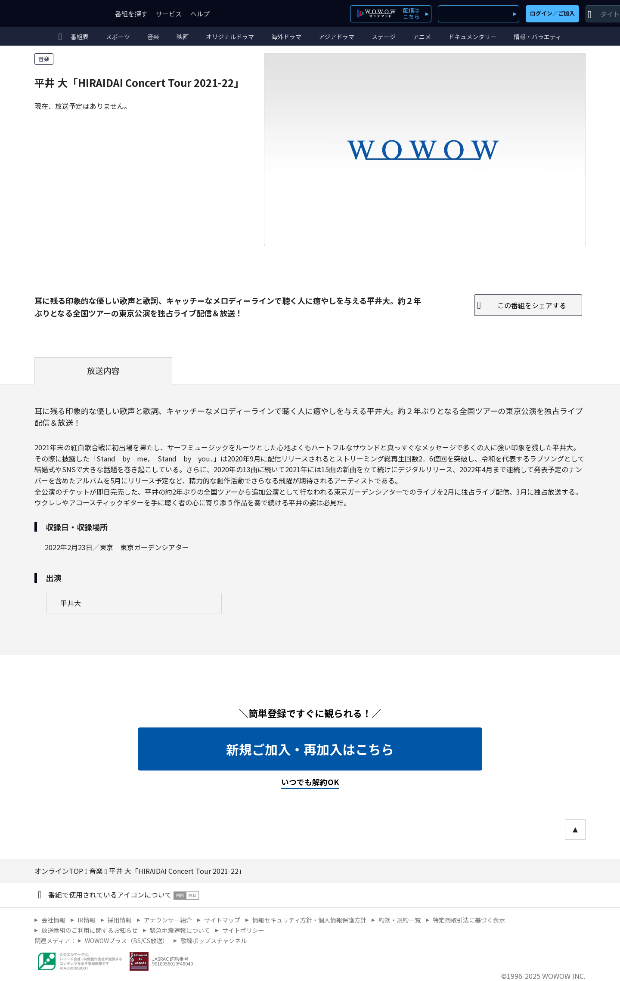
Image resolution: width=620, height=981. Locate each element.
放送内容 (103, 371)
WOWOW (65, 13)
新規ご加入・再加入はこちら (310, 749)
